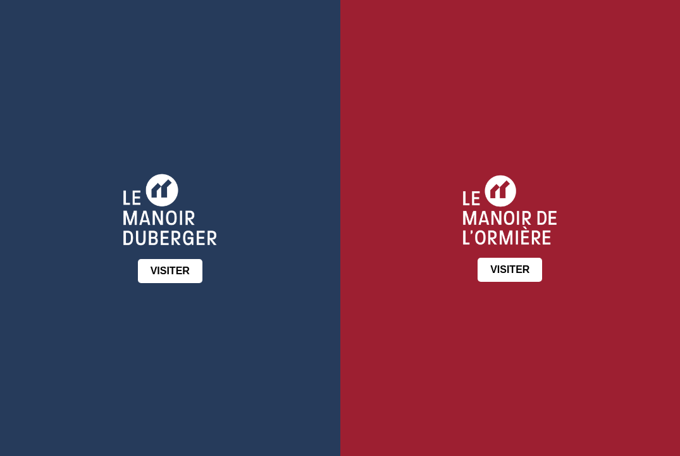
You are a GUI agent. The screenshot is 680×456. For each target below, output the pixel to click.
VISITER (170, 270)
